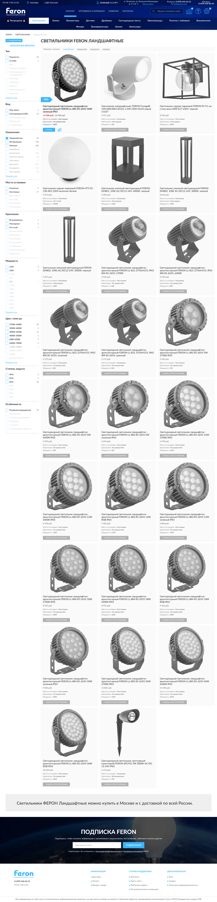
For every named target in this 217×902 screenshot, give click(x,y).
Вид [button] (8, 104)
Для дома (13, 164)
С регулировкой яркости (20, 429)
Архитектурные (16, 157)
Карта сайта (136, 881)
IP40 (11, 390)
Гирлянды (13, 79)
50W (11, 304)
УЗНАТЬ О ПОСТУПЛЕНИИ (115, 130)
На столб (13, 199)
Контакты (127, 11)
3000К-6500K (15, 332)
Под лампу (14, 110)
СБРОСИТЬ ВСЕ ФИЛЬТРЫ (22, 46)
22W (11, 293)
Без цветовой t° (16, 358)
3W (11, 282)
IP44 (11, 375)
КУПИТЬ (49, 130)
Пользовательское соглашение (144, 889)
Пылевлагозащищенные (20, 410)
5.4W (11, 286)
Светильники (38, 21)
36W (11, 271)
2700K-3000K (15, 347)
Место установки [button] (16, 182)
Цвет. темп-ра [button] (14, 318)
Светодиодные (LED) (18, 114)
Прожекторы (72, 21)
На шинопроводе (17, 250)
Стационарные (16, 125)
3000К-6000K (15, 328)
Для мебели (14, 196)
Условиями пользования (133, 851)
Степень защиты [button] (15, 369)
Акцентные (14, 153)
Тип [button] (8, 51)
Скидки (172, 881)
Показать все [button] (11, 98)
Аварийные (14, 149)
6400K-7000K (15, 343)
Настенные (14, 192)
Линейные (14, 82)
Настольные (14, 203)
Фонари (80, 27)
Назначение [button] (13, 132)
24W (11, 297)
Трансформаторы (99, 27)
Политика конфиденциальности (183, 885)
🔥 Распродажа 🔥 (16, 21)
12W (11, 267)
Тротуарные (14, 172)
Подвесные (14, 254)
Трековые (13, 93)
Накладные (14, 224)
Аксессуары (135, 27)
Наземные (14, 188)
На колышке (15, 239)
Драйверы (107, 21)
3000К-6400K (15, 351)
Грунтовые (14, 161)
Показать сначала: (52, 49)
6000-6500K (14, 339)
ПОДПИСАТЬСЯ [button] (133, 845)
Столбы (12, 61)
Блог (171, 877)
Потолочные (15, 207)
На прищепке (15, 246)
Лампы (55, 21)
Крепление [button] (12, 214)
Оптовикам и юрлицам (92, 11)
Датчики (90, 21)
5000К (12, 354)
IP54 (11, 378)
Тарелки (13, 86)
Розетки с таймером (179, 21)
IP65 (11, 382)
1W (11, 278)
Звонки (118, 27)
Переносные (14, 121)
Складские (14, 168)
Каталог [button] (70, 11)
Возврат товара (99, 885)
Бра (11, 65)
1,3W (11, 274)
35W (11, 300)
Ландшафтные (16, 138)
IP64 (11, 393)
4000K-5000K (15, 336)
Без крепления (15, 231)
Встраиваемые (15, 220)
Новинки (113, 11)
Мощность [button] (12, 261)
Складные (14, 421)
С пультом (13, 425)
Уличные (13, 146)
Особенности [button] (13, 404)
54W (11, 308)
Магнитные (14, 235)
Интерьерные (15, 142)
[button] (179, 4)
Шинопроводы (155, 21)
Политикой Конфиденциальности (109, 851)
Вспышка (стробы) (17, 68)
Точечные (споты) (17, 90)
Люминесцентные (17, 118)
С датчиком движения (19, 418)
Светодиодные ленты (130, 21)
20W (11, 289)
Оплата (95, 881)
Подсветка (14, 57)
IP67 (11, 397)
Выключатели (203, 21)
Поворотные (15, 414)
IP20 (11, 386)
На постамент (15, 242)
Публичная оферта (139, 885)
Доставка (96, 877)
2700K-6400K (15, 325)
